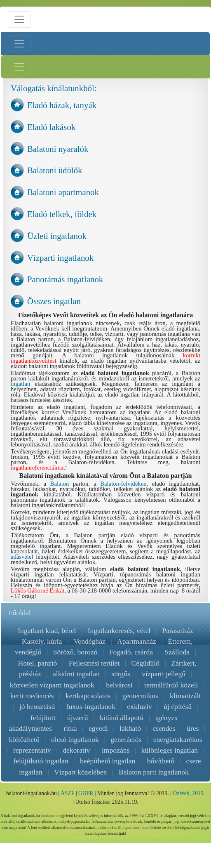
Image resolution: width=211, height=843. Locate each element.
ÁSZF (67, 793)
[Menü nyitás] (19, 19)
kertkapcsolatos (88, 696)
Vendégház (90, 641)
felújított (43, 717)
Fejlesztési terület (94, 663)
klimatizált (185, 696)
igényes (166, 717)
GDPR (85, 793)
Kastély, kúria (42, 641)
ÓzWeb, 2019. (189, 793)
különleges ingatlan (169, 750)
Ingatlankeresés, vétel (119, 630)
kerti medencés (32, 696)
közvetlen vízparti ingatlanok (52, 685)
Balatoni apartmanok (63, 192)
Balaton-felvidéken (123, 483)
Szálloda (177, 652)
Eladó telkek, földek (61, 214)
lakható (130, 728)
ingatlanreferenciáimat (38, 467)
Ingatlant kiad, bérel (47, 630)
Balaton (59, 483)
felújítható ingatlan (40, 761)
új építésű (178, 706)
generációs (125, 739)
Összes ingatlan (54, 301)
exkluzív (139, 706)
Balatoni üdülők (54, 170)
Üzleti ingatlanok (57, 236)
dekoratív (76, 750)
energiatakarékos (177, 739)
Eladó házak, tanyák (61, 105)
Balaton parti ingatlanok (154, 772)
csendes (163, 728)
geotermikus (140, 696)
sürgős (120, 674)
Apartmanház (136, 641)
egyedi (98, 728)
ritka (70, 728)
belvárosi (119, 685)
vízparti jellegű (163, 674)
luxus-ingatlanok (91, 706)
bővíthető (160, 761)
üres (193, 728)
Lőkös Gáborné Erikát (37, 590)
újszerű (77, 717)
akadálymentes (30, 728)
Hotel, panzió (37, 663)
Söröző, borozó (75, 652)
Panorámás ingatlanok (65, 279)
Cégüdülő (145, 663)
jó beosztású (37, 706)
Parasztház (177, 630)
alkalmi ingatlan (76, 674)
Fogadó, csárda (131, 652)
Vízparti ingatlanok (60, 257)
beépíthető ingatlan (107, 761)
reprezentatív (32, 750)
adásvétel (22, 556)
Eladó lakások (51, 127)
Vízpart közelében (80, 772)
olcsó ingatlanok (75, 739)
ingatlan (20, 383)
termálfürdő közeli (171, 685)
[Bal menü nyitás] (19, 43)
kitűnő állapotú (121, 717)
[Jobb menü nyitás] (19, 67)
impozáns (115, 750)
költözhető (24, 739)
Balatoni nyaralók (57, 148)
